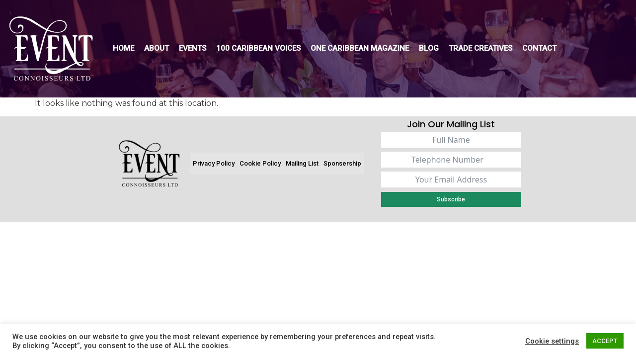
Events (192, 48)
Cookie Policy (260, 163)
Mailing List (302, 163)
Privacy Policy (214, 163)
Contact (539, 48)
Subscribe (451, 199)
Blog (429, 48)
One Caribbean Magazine (360, 48)
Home (123, 48)
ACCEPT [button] (605, 341)
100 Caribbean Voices (258, 48)
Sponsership (342, 163)
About (156, 48)
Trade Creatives (480, 48)
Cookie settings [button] (552, 341)
